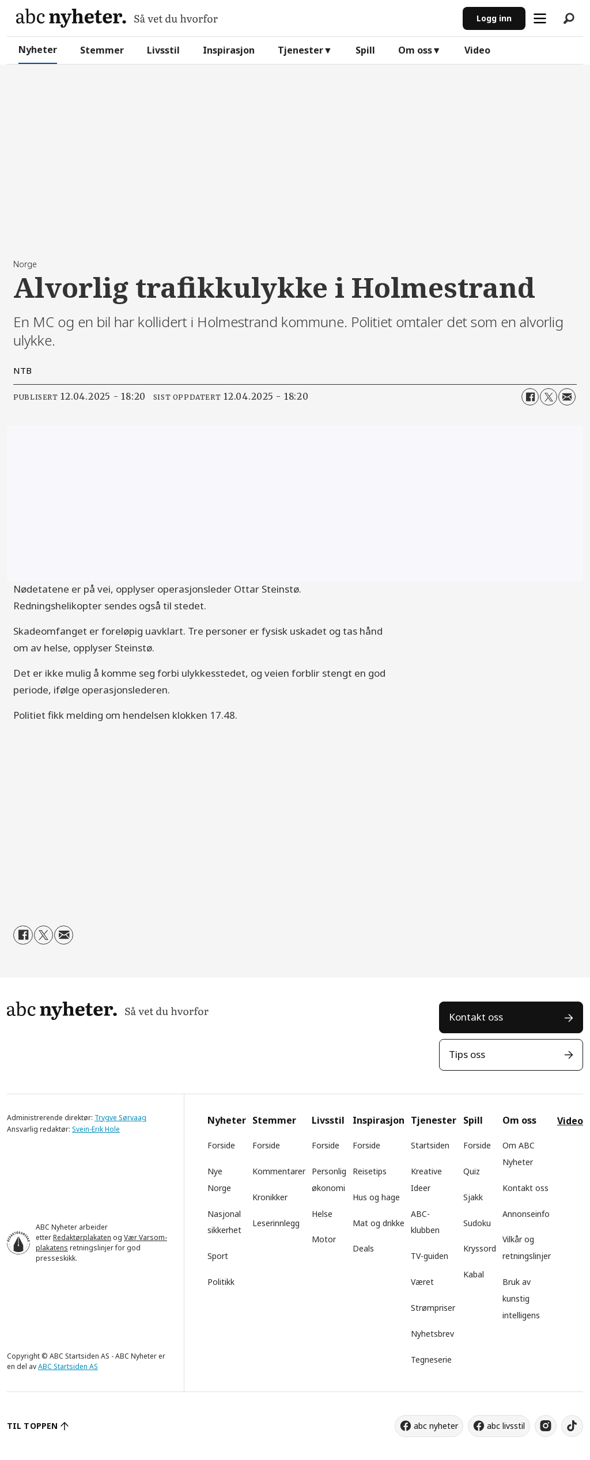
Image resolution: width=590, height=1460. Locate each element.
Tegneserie (431, 1359)
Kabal (473, 1274)
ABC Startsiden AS (68, 1366)
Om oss (415, 50)
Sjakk (473, 1197)
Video (477, 50)
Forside (221, 1145)
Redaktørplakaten (82, 1237)
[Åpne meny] (540, 18)
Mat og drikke (378, 1223)
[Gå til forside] (117, 18)
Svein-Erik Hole (96, 1129)
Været (422, 1281)
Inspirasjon (229, 50)
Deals (363, 1248)
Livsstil (163, 50)
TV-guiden (429, 1255)
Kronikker (270, 1197)
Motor (324, 1239)
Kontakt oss (476, 1016)
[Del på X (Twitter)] (548, 396)
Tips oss (467, 1054)
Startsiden (430, 1145)
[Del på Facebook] (530, 396)
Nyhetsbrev (432, 1333)
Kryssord (479, 1248)
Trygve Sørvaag (120, 1118)
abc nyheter (436, 1425)
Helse (322, 1213)
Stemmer (102, 50)
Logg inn (494, 18)
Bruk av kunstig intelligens (521, 1298)
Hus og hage (376, 1197)
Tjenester (300, 50)
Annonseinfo (526, 1213)
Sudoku (477, 1223)
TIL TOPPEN (32, 1425)
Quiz (471, 1171)
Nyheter (37, 49)
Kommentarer (278, 1171)
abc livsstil (506, 1425)
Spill (365, 50)
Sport (217, 1255)
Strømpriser (433, 1307)
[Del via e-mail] (567, 396)
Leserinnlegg (276, 1223)
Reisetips (370, 1171)
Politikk (221, 1281)
